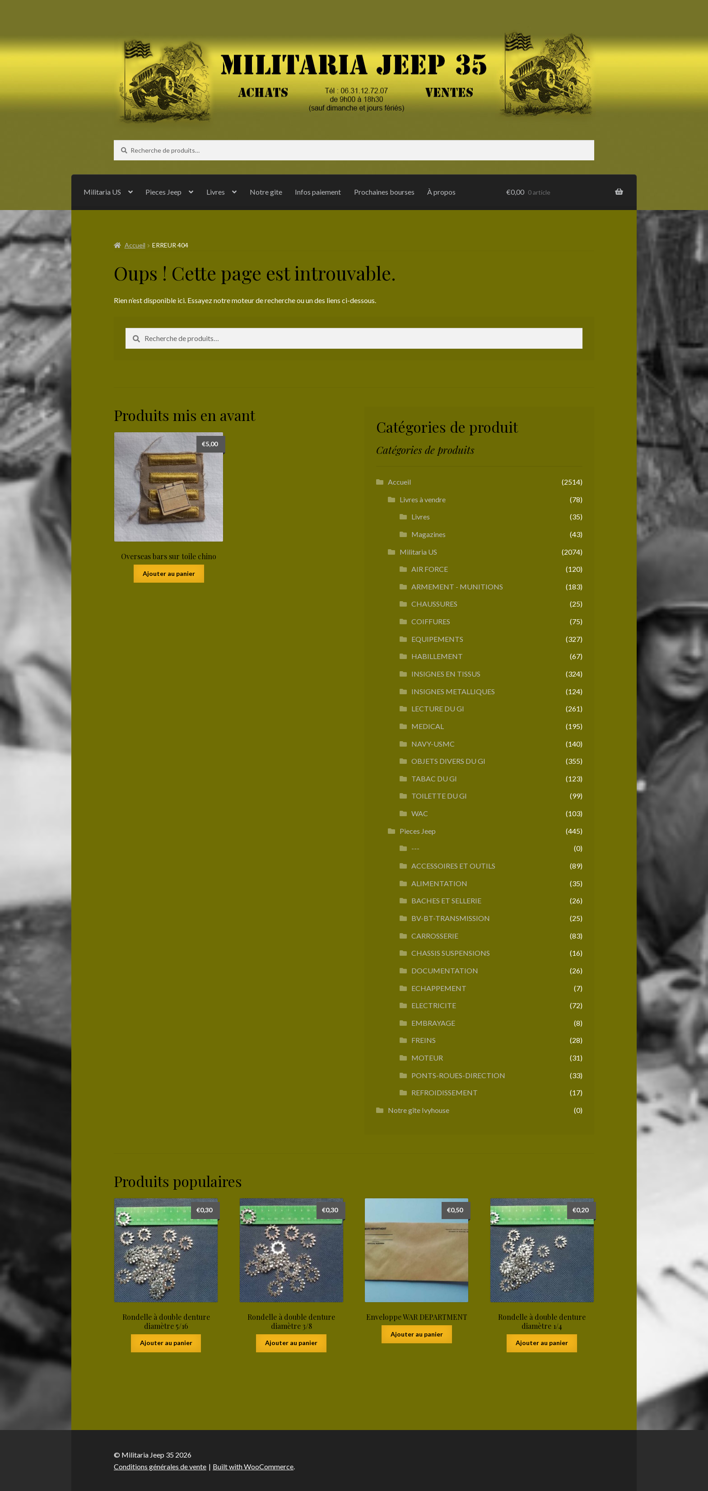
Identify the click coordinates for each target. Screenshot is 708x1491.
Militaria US (102, 191)
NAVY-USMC (433, 743)
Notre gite (266, 191)
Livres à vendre (423, 499)
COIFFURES (430, 621)
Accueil (135, 245)
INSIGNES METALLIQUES (453, 691)
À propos (441, 191)
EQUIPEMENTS (437, 639)
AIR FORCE (429, 569)
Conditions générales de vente (160, 1466)
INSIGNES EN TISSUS (445, 673)
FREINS (423, 1040)
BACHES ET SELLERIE (446, 900)
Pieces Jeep (163, 191)
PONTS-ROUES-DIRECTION (458, 1075)
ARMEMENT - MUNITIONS (457, 586)
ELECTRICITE (433, 1005)
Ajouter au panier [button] (169, 573)
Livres (215, 191)
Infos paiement (318, 191)
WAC (419, 813)
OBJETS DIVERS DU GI (448, 761)
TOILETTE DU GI (439, 795)
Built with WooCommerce (253, 1466)
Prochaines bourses (384, 191)
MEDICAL (427, 726)
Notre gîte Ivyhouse (418, 1110)
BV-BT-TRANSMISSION (450, 918)
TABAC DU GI (434, 778)
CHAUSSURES (434, 603)
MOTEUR (427, 1057)
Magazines (428, 534)
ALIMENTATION (439, 883)
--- (415, 848)
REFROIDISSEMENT (444, 1092)
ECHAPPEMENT (438, 988)
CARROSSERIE (434, 935)
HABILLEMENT (437, 656)
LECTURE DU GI (437, 708)
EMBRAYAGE (433, 1023)
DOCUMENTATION (444, 970)
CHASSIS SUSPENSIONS (450, 953)
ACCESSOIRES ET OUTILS (453, 865)
